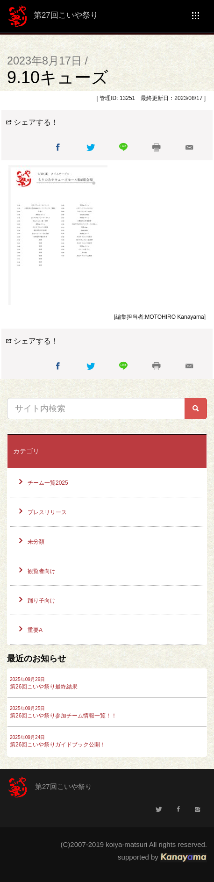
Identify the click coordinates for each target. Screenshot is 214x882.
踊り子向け (42, 600)
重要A (35, 630)
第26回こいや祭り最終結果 (44, 683)
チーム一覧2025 (48, 483)
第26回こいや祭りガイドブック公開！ (58, 741)
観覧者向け (42, 571)
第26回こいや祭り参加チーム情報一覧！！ (63, 712)
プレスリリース (47, 512)
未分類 (36, 541)
